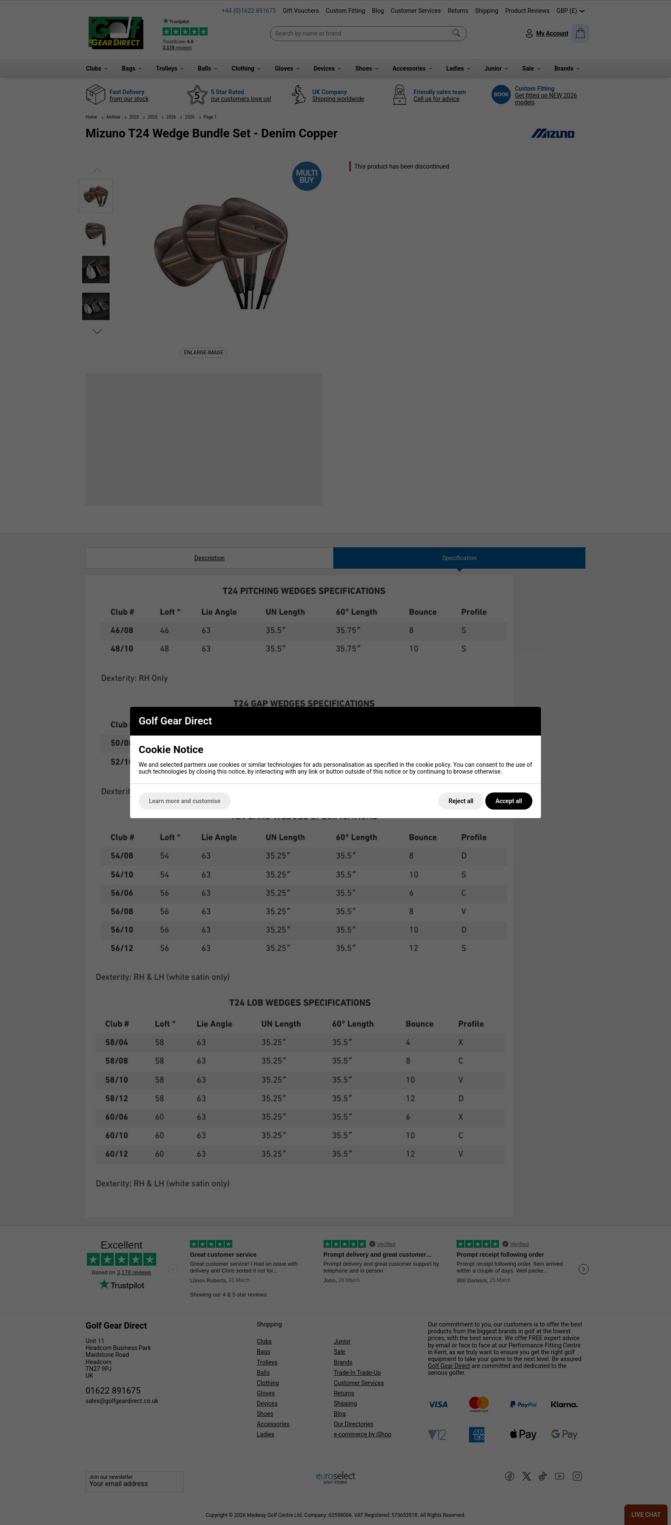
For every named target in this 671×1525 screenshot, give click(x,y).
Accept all (509, 801)
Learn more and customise (184, 801)
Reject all (460, 801)
